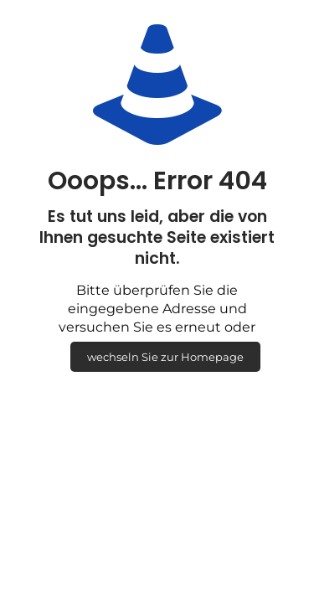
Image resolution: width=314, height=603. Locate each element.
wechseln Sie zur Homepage (165, 356)
